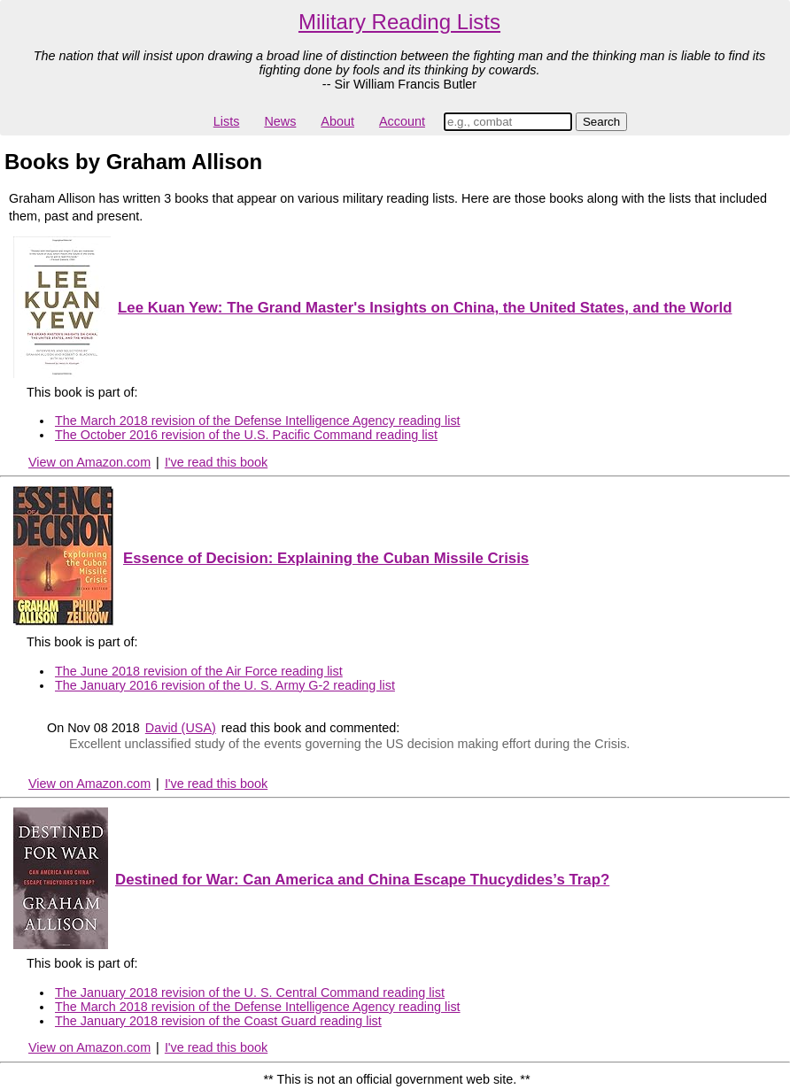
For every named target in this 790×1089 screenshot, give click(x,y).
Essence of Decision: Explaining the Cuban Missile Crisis (326, 558)
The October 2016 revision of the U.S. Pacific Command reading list (246, 435)
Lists (226, 121)
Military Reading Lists (399, 22)
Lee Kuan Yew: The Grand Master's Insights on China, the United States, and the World (425, 307)
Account (402, 121)
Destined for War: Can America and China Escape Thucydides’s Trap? (362, 879)
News (280, 121)
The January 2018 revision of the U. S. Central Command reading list (250, 992)
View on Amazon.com (89, 462)
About (337, 121)
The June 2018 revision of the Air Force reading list (199, 671)
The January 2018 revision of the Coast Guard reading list (218, 1021)
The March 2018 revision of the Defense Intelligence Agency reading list (258, 420)
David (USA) (180, 728)
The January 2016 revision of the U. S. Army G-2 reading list (225, 685)
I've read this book (216, 462)
